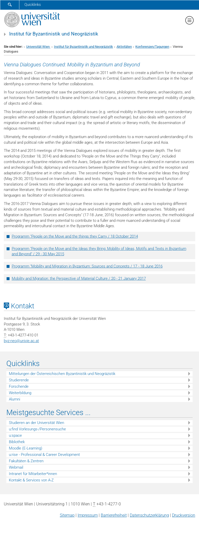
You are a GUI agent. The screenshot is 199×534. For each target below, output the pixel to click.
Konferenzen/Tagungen (152, 46)
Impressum (88, 515)
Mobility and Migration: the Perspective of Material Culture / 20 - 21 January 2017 (79, 278)
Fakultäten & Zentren (26, 461)
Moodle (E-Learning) (25, 448)
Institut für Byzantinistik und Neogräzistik (53, 34)
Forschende (19, 386)
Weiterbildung (20, 393)
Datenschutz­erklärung (149, 515)
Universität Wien (38, 46)
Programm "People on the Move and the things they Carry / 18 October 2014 (75, 236)
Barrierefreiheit (114, 515)
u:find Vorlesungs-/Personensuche (37, 429)
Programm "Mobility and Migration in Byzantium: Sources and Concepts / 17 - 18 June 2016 (87, 266)
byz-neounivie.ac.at (21, 340)
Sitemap (67, 515)
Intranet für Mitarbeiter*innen (33, 473)
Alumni (14, 399)
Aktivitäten (124, 46)
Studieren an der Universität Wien (36, 422)
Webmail (16, 467)
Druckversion (183, 515)
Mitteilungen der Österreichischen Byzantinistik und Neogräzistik (62, 373)
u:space (15, 435)
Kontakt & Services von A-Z (31, 480)
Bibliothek (17, 442)
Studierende (19, 380)
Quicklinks (32, 4)
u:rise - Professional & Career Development (44, 454)
